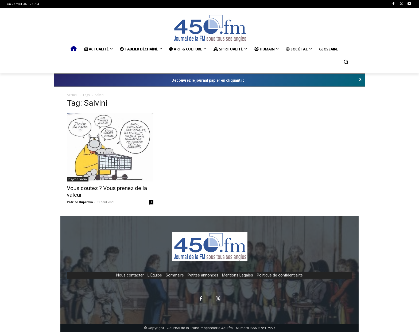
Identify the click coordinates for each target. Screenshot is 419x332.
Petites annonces (203, 275)
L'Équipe (155, 275)
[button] (346, 62)
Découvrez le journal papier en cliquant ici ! (209, 80)
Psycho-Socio (77, 179)
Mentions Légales (237, 275)
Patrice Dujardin (80, 202)
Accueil (72, 95)
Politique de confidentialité (280, 275)
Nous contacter (130, 275)
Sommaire (175, 275)
